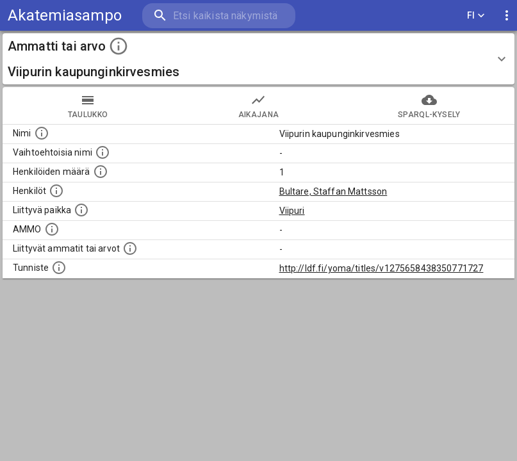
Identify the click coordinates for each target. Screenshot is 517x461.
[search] (218, 15)
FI (476, 16)
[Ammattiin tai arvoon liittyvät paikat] (81, 210)
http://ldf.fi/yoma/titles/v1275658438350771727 (381, 268)
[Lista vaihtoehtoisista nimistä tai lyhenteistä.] (102, 152)
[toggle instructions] (118, 46)
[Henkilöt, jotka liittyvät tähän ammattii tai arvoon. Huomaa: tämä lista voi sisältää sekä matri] (56, 191)
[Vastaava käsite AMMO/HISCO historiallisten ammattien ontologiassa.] (52, 229)
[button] (258, 59)
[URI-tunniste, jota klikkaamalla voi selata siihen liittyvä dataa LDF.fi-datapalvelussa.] (59, 267)
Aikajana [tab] (258, 105)
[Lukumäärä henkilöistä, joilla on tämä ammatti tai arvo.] (100, 171)
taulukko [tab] (88, 105)
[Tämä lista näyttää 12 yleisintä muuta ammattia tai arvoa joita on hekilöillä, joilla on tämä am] (130, 248)
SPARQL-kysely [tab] (429, 105)
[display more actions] (506, 15)
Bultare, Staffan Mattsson (333, 191)
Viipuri (292, 211)
